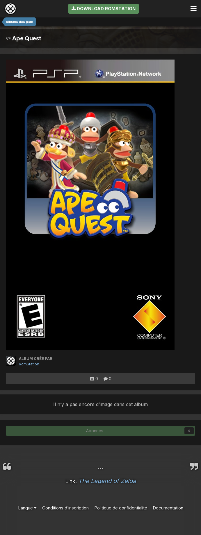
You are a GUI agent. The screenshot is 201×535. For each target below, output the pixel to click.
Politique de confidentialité (120, 508)
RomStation (29, 364)
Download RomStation (104, 8)
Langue (27, 508)
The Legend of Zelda (107, 480)
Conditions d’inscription (65, 508)
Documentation (168, 508)
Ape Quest (23, 38)
